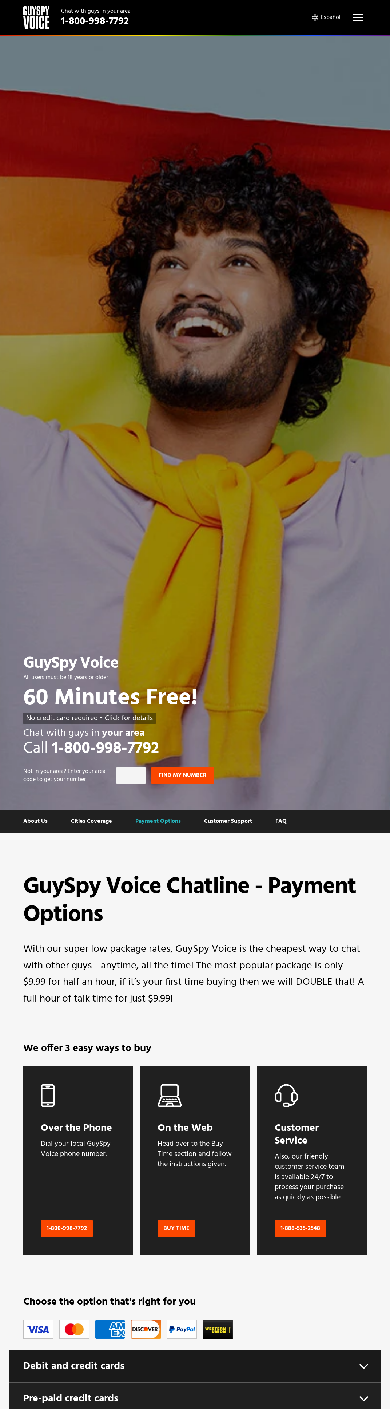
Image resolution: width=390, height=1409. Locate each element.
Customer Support (228, 821)
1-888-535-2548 (300, 1228)
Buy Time (176, 1228)
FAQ (281, 821)
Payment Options (158, 821)
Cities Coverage (91, 821)
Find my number (183, 775)
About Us (35, 821)
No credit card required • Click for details (89, 718)
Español (326, 17)
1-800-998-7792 (67, 1228)
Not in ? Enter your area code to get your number (64, 775)
